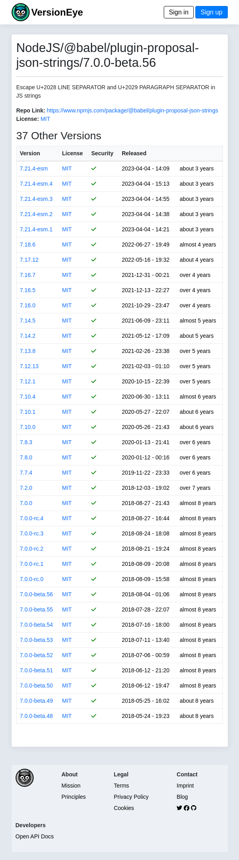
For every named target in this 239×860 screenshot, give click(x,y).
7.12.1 (28, 381)
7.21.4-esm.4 (36, 183)
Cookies (124, 808)
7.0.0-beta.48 (36, 716)
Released (134, 153)
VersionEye (57, 12)
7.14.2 (28, 336)
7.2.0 (26, 488)
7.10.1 (28, 412)
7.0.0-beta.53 (36, 640)
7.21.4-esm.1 (36, 229)
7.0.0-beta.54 (36, 624)
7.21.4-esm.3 (36, 199)
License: (27, 119)
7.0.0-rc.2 (32, 548)
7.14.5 (28, 320)
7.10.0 (28, 427)
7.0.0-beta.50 (36, 685)
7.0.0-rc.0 (32, 579)
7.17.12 (29, 260)
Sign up (211, 12)
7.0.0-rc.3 (32, 533)
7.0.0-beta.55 (36, 609)
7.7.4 (26, 472)
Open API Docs (35, 836)
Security (102, 153)
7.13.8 (28, 351)
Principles (74, 797)
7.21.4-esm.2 (36, 214)
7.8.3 (26, 442)
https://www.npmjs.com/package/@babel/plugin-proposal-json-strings (132, 110)
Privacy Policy (131, 797)
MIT (45, 119)
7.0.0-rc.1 (32, 564)
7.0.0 (26, 503)
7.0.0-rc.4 (32, 518)
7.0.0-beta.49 (36, 701)
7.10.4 (28, 396)
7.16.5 (28, 290)
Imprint (185, 785)
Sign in (179, 12)
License (72, 153)
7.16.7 (28, 275)
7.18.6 (28, 244)
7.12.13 (29, 366)
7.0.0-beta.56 (36, 594)
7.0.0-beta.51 (36, 670)
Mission (71, 785)
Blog (182, 797)
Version (30, 153)
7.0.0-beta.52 (36, 655)
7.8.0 (26, 457)
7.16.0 (28, 305)
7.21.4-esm (34, 168)
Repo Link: (30, 110)
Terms (121, 785)
